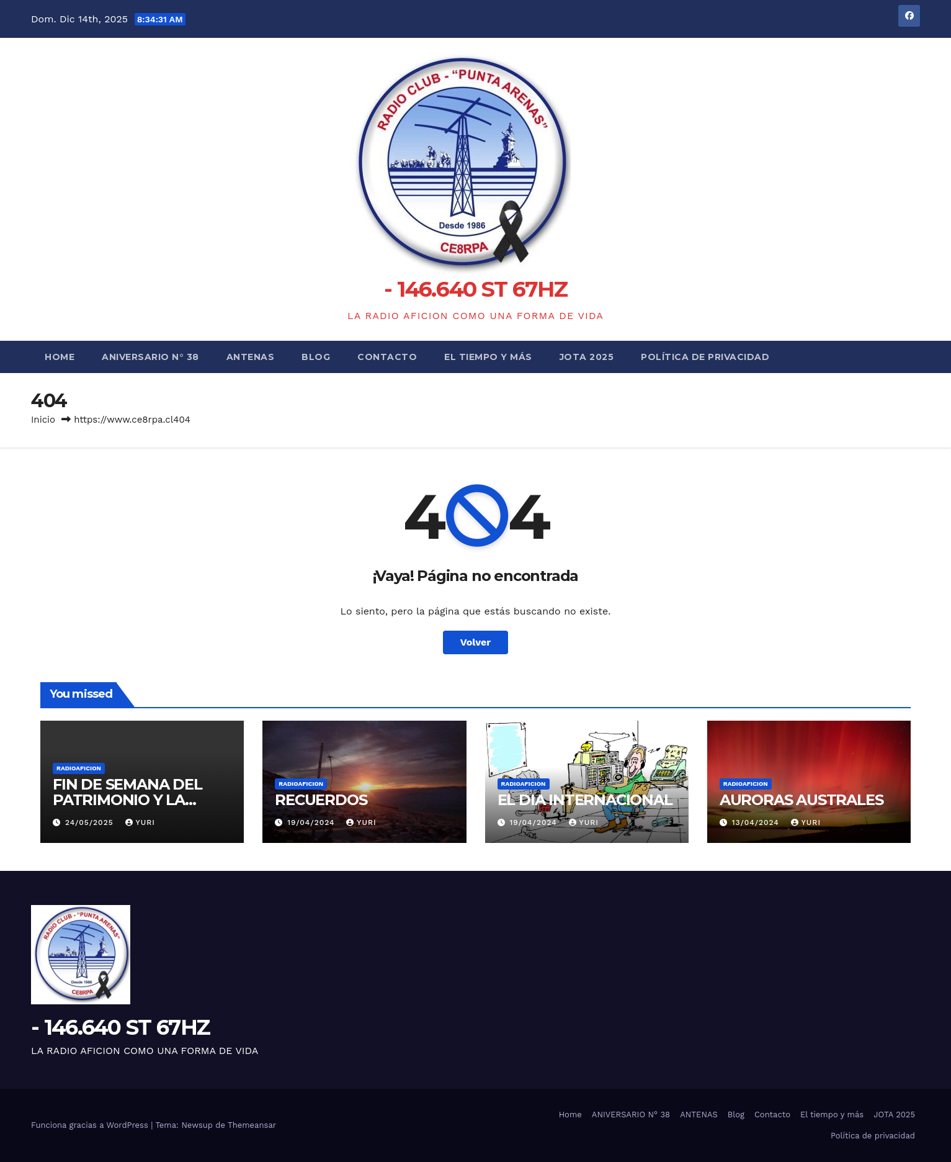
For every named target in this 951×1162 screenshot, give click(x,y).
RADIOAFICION (78, 768)
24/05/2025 (91, 822)
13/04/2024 (757, 822)
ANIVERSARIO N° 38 (150, 357)
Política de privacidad (705, 357)
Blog (315, 357)
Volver (475, 642)
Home (59, 357)
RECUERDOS (321, 800)
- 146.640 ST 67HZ (475, 289)
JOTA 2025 (587, 357)
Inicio (43, 419)
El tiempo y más (488, 357)
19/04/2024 (312, 822)
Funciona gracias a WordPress (91, 1125)
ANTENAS (250, 357)
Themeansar (252, 1125)
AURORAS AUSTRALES (801, 800)
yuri (140, 822)
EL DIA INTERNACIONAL (585, 800)
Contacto (387, 357)
